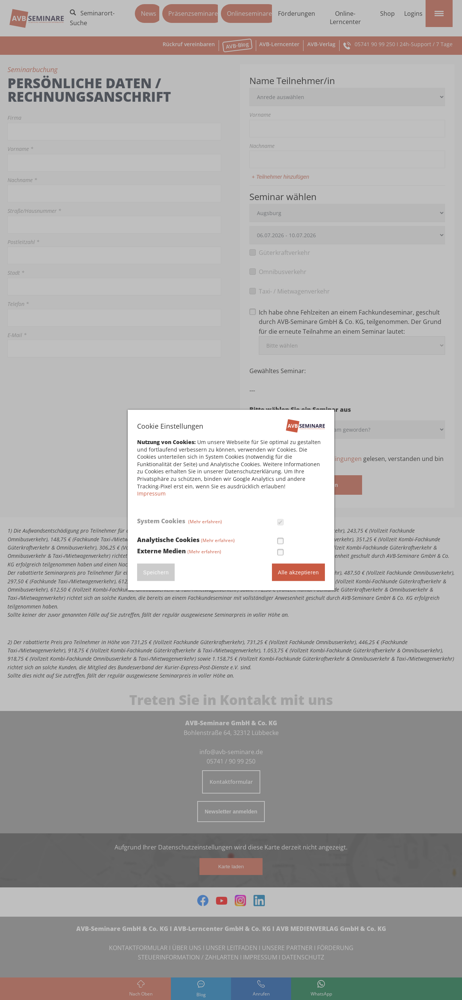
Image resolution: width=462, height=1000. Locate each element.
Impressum (151, 493)
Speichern (156, 572)
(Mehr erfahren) (205, 521)
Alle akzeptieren (298, 572)
